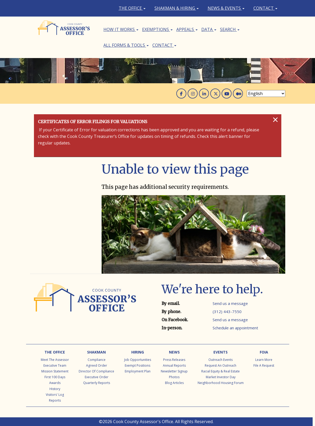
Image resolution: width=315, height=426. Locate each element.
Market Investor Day (221, 377)
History (54, 389)
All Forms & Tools (126, 45)
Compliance (97, 359)
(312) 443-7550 (227, 311)
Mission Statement (54, 371)
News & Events (226, 8)
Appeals (187, 29)
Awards (55, 383)
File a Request (263, 365)
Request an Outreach (220, 365)
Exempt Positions (137, 365)
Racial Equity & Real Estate (220, 371)
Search (229, 29)
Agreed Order (96, 365)
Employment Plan (138, 371)
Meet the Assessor (55, 359)
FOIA (264, 352)
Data (208, 29)
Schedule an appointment (235, 327)
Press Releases (174, 359)
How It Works (120, 29)
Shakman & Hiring (176, 8)
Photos (174, 377)
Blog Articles (174, 383)
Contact (265, 8)
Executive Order (96, 377)
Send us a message (230, 303)
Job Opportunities (137, 359)
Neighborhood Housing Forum (221, 383)
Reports (55, 400)
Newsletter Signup (174, 371)
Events (220, 352)
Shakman (96, 352)
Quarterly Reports (96, 383)
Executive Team (54, 365)
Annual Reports (174, 365)
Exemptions (157, 29)
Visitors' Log (55, 394)
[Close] (275, 119)
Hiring (137, 352)
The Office (132, 8)
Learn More (263, 359)
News (174, 352)
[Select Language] (266, 93)
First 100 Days (54, 377)
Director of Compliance (96, 371)
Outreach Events (220, 359)
